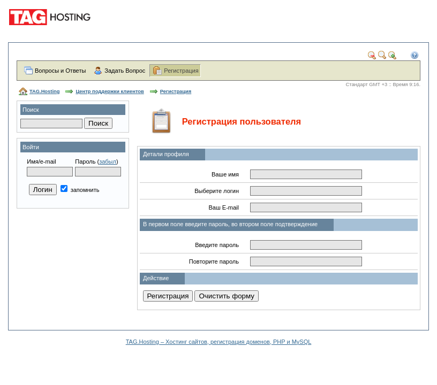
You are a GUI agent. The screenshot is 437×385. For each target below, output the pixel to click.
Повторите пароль (214, 261)
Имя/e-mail (41, 161)
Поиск (30, 109)
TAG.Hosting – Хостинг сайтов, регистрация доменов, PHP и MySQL (219, 341)
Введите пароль (217, 245)
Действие (156, 278)
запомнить (80, 190)
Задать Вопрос (124, 70)
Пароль (85, 161)
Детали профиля (166, 154)
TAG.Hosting (44, 91)
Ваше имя (225, 174)
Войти (30, 147)
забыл (107, 161)
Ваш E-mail (223, 207)
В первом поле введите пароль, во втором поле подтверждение (230, 224)
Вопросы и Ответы (60, 70)
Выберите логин (216, 191)
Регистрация (181, 70)
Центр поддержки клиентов (110, 91)
